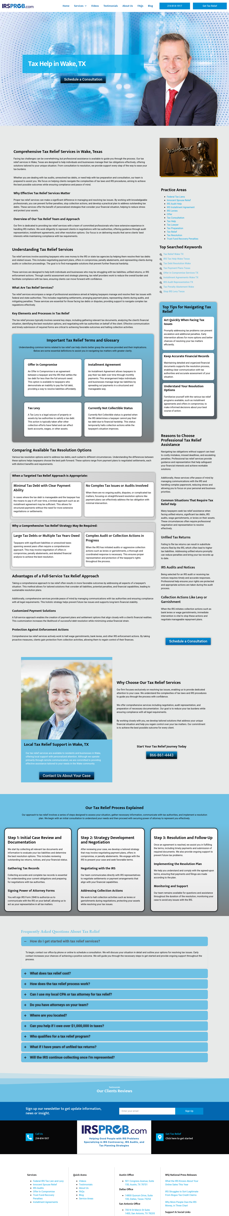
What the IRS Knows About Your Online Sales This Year (181, 1182)
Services (80, 6)
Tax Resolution (174, 235)
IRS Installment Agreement (181, 207)
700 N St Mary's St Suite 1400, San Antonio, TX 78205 (140, 1211)
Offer (169, 214)
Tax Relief (172, 232)
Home (66, 6)
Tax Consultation (175, 218)
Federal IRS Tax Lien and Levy (48, 1181)
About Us (127, 6)
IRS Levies (172, 211)
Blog (150, 6)
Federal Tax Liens (176, 197)
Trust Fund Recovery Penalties (182, 239)
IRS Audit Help (174, 204)
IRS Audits (38, 1188)
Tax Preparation (175, 228)
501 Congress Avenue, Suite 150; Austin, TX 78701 (139, 1182)
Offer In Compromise (44, 1191)
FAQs (140, 6)
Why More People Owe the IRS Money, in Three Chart (180, 1203)
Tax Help (171, 221)
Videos (95, 6)
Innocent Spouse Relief (179, 200)
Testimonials (111, 6)
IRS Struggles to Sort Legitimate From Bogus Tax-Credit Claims (181, 1193)
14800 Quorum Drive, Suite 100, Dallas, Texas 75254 (139, 1197)
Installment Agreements (45, 1202)
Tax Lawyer (173, 225)
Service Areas (86, 1198)
